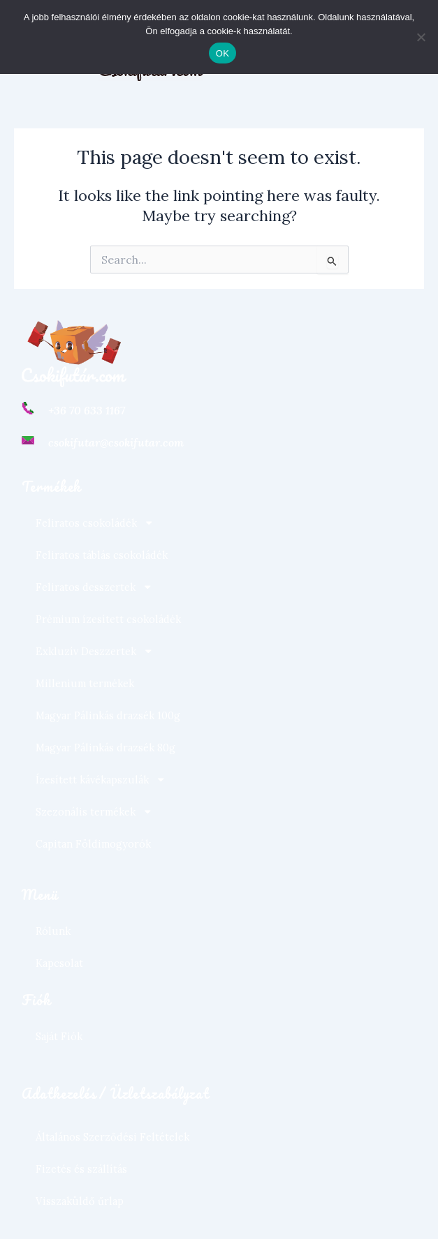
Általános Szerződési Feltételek (112, 1136)
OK (222, 53)
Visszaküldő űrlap (80, 1201)
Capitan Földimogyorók (93, 843)
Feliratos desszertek (94, 587)
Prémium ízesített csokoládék (108, 619)
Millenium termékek (85, 683)
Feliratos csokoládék (95, 523)
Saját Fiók (59, 1036)
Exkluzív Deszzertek (95, 651)
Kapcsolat (59, 963)
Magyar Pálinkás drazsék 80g (105, 747)
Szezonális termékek (94, 811)
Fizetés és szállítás (81, 1169)
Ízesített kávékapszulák (101, 779)
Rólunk (53, 931)
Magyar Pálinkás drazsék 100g (108, 715)
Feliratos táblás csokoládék (102, 555)
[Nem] (421, 37)
